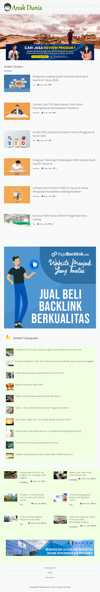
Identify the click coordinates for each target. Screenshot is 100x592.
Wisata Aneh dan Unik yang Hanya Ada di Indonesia (36, 442)
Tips (34, 85)
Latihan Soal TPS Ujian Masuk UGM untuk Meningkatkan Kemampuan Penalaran (58, 106)
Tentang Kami (50, 568)
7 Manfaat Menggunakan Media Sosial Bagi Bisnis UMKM (79, 497)
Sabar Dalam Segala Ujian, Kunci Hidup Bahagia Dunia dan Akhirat (43, 419)
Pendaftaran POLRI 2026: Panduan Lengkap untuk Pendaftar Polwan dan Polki (48, 349)
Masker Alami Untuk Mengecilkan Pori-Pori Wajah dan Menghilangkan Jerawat (48, 431)
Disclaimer (50, 577)
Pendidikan (36, 113)
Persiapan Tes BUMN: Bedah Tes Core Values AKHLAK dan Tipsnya (32, 497)
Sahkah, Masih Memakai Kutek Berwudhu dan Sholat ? (38, 396)
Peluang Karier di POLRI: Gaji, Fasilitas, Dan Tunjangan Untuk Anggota (33, 475)
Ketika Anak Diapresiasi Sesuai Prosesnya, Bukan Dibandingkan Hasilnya (82, 519)
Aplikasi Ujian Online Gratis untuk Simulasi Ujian (80, 473)
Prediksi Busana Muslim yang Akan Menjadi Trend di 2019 (39, 373)
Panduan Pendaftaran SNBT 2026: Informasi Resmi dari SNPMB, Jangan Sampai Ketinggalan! (54, 361)
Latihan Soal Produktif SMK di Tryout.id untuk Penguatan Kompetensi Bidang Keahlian (60, 189)
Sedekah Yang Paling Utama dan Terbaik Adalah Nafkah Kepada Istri (44, 454)
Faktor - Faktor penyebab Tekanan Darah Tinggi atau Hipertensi (42, 408)
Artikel (50, 572)
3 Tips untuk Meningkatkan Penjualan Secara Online (31, 518)
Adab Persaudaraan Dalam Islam (29, 384)
